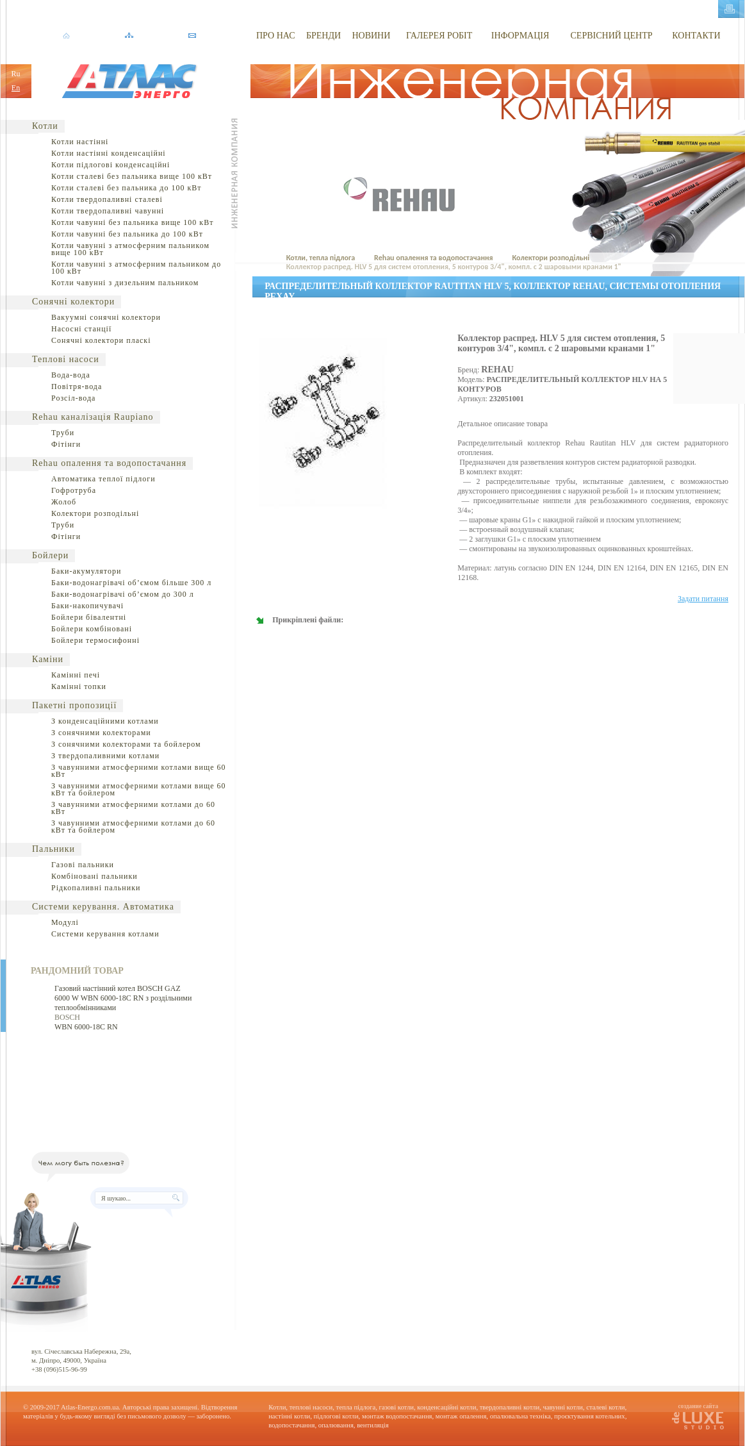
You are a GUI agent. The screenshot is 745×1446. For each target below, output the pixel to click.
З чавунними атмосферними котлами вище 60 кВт (138, 771)
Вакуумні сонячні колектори (106, 317)
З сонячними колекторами (101, 732)
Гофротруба (73, 490)
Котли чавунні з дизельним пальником (125, 282)
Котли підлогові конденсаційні (110, 164)
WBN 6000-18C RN (86, 1026)
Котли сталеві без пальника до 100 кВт (126, 187)
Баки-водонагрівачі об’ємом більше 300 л (131, 582)
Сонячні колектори (73, 301)
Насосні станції (81, 328)
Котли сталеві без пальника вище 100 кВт (131, 176)
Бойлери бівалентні (88, 617)
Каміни (47, 659)
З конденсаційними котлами (105, 721)
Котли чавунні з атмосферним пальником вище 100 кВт (130, 249)
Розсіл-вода (73, 398)
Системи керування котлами (105, 933)
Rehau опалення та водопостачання (109, 463)
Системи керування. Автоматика (103, 906)
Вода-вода (70, 374)
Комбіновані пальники (94, 876)
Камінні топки (78, 686)
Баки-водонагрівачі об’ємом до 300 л (122, 594)
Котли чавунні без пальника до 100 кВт (127, 233)
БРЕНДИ (323, 35)
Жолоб (63, 501)
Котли (45, 126)
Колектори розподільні (95, 513)
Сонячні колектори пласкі (101, 340)
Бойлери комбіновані (91, 628)
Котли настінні (79, 141)
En (16, 87)
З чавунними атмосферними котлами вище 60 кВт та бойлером (138, 789)
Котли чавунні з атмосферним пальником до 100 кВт (136, 268)
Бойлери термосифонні (95, 640)
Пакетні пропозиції (74, 705)
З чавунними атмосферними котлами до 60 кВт (133, 808)
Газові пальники (82, 864)
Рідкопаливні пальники (95, 887)
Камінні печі (75, 674)
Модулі (65, 922)
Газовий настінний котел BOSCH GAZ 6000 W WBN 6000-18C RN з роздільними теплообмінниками (123, 998)
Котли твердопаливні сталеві (107, 199)
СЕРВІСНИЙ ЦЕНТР (612, 35)
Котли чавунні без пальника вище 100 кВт (132, 222)
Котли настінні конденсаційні (108, 153)
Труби (62, 432)
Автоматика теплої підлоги (103, 478)
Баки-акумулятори (86, 571)
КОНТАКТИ (696, 35)
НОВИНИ (371, 35)
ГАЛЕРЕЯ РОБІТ (439, 35)
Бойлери (50, 555)
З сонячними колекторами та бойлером (126, 744)
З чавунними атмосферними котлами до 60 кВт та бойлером (133, 827)
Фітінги (66, 444)
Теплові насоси (65, 359)
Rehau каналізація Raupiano (93, 417)
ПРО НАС (275, 35)
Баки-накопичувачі (87, 605)
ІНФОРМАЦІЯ (520, 35)
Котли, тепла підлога (320, 257)
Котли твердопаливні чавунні (107, 210)
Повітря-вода (76, 386)
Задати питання (703, 598)
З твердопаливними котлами (105, 755)
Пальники (53, 849)
